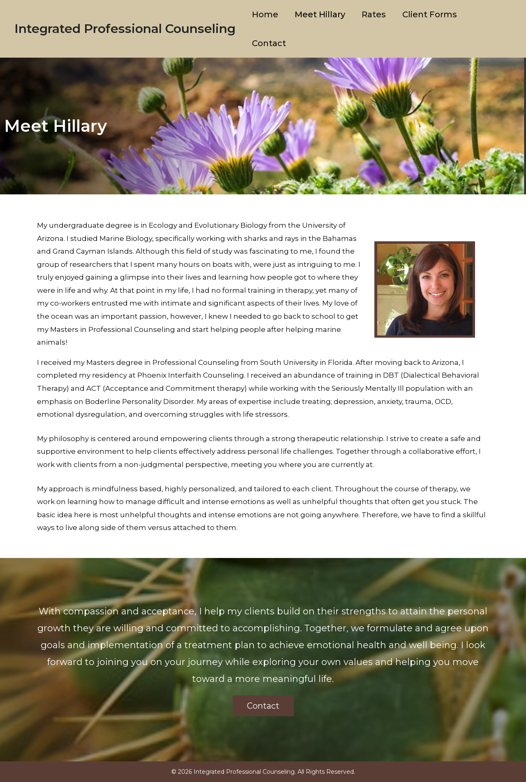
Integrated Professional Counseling (124, 28)
